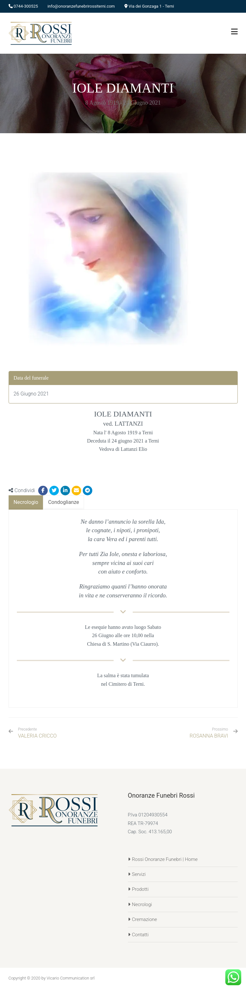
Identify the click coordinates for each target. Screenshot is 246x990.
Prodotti (140, 889)
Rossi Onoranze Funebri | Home (165, 859)
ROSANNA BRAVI (209, 736)
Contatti (140, 935)
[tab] (26, 502)
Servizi (139, 874)
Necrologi (142, 904)
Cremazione (144, 919)
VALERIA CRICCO (37, 733)
